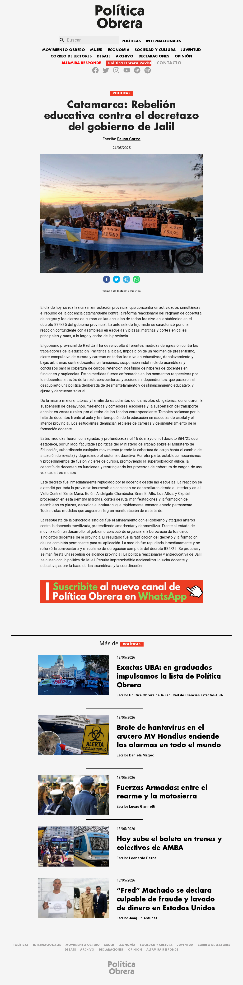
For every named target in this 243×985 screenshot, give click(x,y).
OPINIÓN (183, 56)
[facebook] (106, 280)
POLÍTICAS (131, 41)
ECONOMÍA (118, 50)
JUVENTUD (191, 50)
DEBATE (103, 56)
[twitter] (116, 280)
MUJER (96, 50)
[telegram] (126, 280)
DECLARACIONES (154, 56)
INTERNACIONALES (163, 41)
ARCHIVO (124, 56)
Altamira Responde (162, 949)
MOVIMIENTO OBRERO (63, 50)
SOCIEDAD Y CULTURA (155, 50)
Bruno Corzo (128, 139)
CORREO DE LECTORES (71, 56)
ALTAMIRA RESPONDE (81, 63)
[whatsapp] (136, 280)
